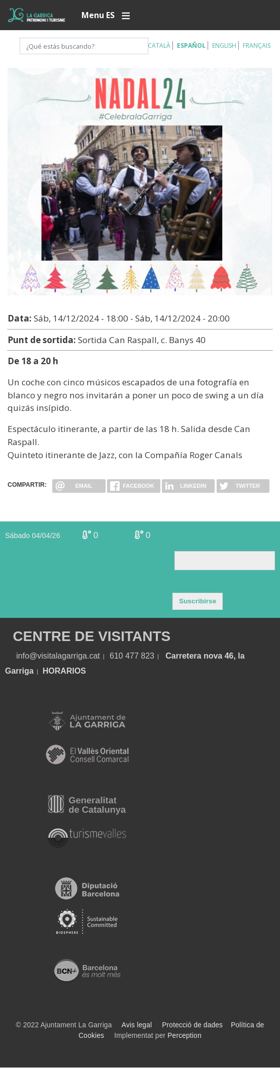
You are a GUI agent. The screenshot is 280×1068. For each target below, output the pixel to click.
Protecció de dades (192, 1025)
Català (159, 45)
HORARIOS (64, 671)
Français (256, 45)
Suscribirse (197, 601)
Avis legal (137, 1025)
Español (191, 45)
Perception (184, 1035)
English (224, 45)
